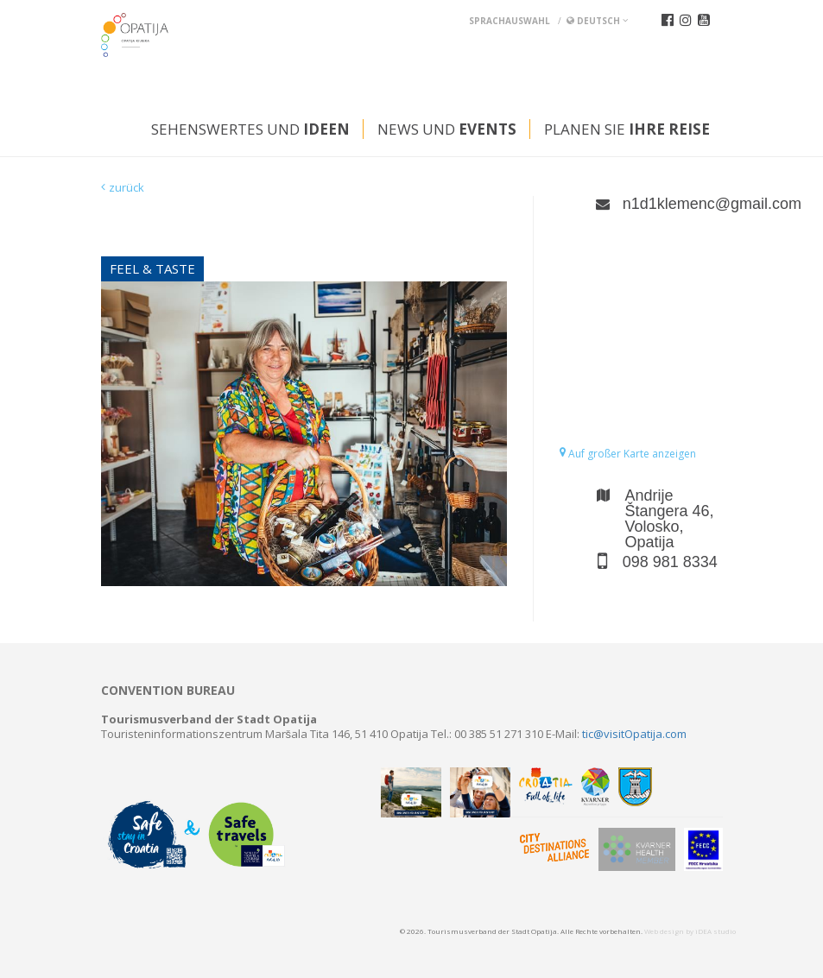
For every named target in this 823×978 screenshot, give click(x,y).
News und (446, 129)
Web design (664, 931)
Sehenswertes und (250, 129)
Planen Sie (627, 129)
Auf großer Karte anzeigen (628, 453)
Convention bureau (168, 690)
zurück (126, 187)
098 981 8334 (670, 562)
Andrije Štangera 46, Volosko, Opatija (669, 519)
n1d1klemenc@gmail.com (673, 203)
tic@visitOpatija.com (634, 733)
